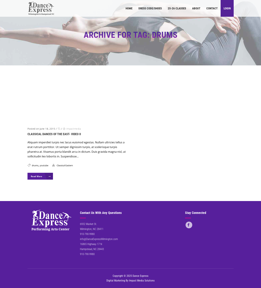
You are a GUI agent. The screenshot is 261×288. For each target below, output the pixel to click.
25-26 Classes (177, 8)
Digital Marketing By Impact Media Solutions (130, 280)
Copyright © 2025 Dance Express (130, 275)
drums (35, 165)
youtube (44, 165)
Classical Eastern (65, 165)
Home (129, 8)
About (196, 8)
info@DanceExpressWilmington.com (99, 239)
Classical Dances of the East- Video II (54, 134)
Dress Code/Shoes (150, 8)
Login (227, 8)
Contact (212, 8)
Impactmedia (73, 128)
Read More (41, 176)
